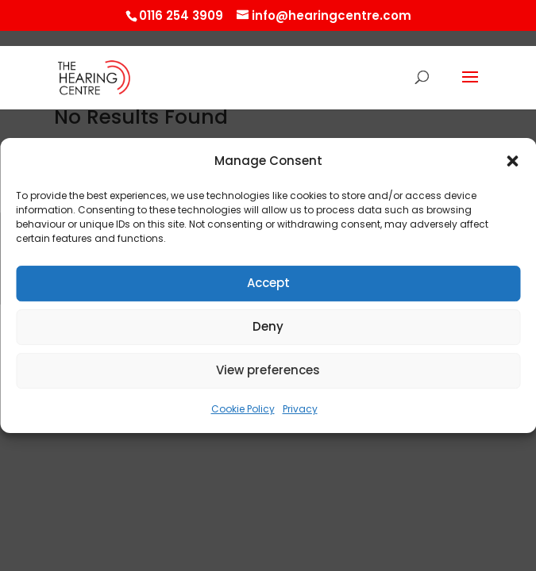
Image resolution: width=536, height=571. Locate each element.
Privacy (300, 409)
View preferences (268, 370)
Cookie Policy (243, 409)
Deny (268, 327)
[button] (512, 162)
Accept (268, 283)
